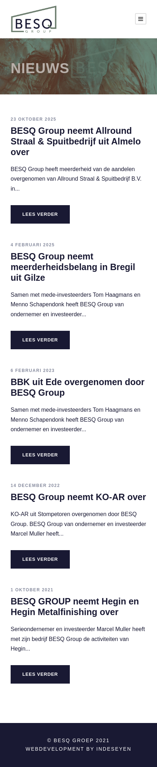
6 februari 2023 (33, 370)
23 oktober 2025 (33, 119)
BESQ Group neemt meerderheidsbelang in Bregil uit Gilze (73, 267)
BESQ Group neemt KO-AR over (78, 497)
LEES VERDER (40, 214)
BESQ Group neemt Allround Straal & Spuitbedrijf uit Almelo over (76, 141)
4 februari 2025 (33, 244)
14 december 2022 (35, 485)
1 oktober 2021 (32, 589)
